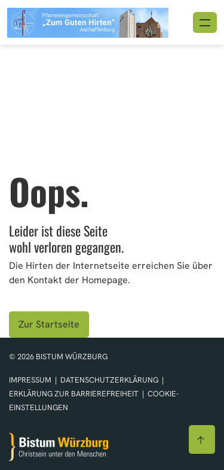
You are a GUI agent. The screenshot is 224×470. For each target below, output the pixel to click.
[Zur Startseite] (58, 447)
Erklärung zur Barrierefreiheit (74, 394)
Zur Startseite (49, 324)
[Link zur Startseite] (87, 21)
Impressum (31, 380)
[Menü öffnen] (205, 22)
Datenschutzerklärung (110, 380)
